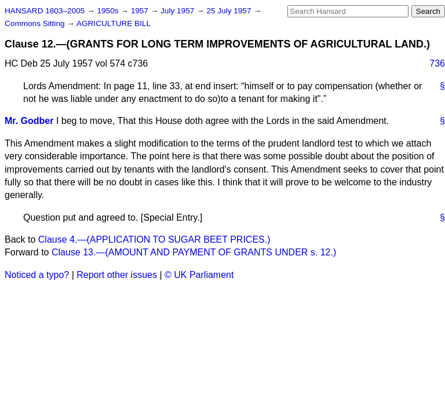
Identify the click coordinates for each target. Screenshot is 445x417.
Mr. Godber (29, 121)
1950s (109, 10)
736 (437, 63)
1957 (141, 10)
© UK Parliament (199, 275)
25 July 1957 (229, 10)
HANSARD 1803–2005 (45, 10)
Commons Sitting (36, 23)
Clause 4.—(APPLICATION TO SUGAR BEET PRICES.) (154, 239)
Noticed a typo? (37, 275)
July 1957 (178, 10)
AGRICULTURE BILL (113, 23)
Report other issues (116, 275)
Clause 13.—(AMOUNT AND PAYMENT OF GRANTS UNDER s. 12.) (194, 252)
